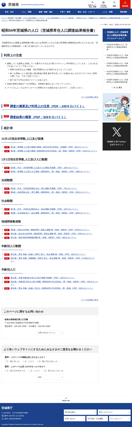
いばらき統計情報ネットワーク (33, 18)
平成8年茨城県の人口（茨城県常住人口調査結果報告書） (117, 64)
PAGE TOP (66, 400)
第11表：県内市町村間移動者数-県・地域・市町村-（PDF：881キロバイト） (44, 237)
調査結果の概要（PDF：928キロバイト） (38, 117)
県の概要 (18, 18)
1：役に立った (13, 361)
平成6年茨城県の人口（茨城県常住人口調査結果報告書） (117, 81)
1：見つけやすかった (16, 371)
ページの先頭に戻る (89, 97)
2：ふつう (29, 361)
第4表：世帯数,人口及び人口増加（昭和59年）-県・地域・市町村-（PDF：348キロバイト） (51, 171)
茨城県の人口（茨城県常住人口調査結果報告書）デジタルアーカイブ (117, 35)
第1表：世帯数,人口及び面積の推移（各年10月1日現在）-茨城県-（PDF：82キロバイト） (50, 147)
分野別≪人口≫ (81, 18)
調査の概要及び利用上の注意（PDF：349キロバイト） (47, 106)
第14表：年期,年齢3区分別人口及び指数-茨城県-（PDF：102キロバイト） (43, 278)
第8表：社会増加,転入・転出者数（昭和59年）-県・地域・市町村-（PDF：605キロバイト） (51, 213)
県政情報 (11, 18)
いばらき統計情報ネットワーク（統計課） (60, 18)
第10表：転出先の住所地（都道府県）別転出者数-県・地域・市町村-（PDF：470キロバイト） (52, 234)
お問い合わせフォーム (46, 333)
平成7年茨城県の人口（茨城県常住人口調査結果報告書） (117, 73)
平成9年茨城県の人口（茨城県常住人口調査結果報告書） (117, 56)
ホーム (3, 18)
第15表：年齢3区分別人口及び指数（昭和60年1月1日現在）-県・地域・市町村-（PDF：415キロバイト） (54, 283)
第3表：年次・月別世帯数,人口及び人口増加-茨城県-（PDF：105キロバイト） (45, 168)
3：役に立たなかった (48, 361)
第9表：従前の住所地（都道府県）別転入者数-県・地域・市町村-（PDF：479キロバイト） (50, 230)
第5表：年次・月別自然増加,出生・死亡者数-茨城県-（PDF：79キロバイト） (44, 188)
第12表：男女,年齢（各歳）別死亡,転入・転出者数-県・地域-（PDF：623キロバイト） (48, 254)
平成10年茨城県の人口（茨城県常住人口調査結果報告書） (116, 47)
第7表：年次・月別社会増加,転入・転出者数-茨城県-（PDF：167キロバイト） (45, 209)
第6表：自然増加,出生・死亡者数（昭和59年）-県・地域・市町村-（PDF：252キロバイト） (51, 192)
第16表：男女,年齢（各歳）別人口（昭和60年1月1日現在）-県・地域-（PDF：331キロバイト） (52, 288)
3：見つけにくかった (54, 371)
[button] (103, 4)
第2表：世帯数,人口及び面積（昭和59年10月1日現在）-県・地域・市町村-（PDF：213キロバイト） (54, 151)
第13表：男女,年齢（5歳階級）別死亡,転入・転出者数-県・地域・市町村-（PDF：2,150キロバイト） (53, 259)
